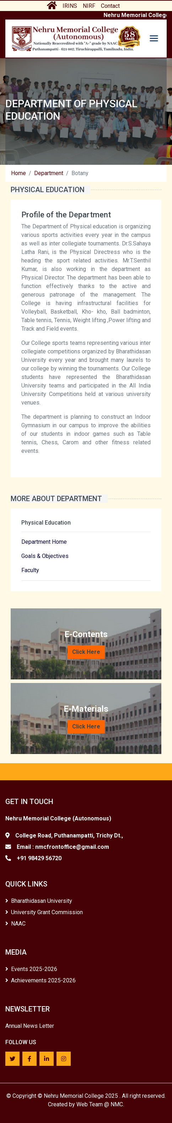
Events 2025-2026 (31, 969)
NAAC (15, 923)
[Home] (76, 38)
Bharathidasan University (38, 900)
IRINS (70, 5)
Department (48, 173)
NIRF (89, 5)
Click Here (86, 652)
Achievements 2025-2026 (40, 980)
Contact (110, 5)
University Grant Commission (44, 912)
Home (18, 173)
